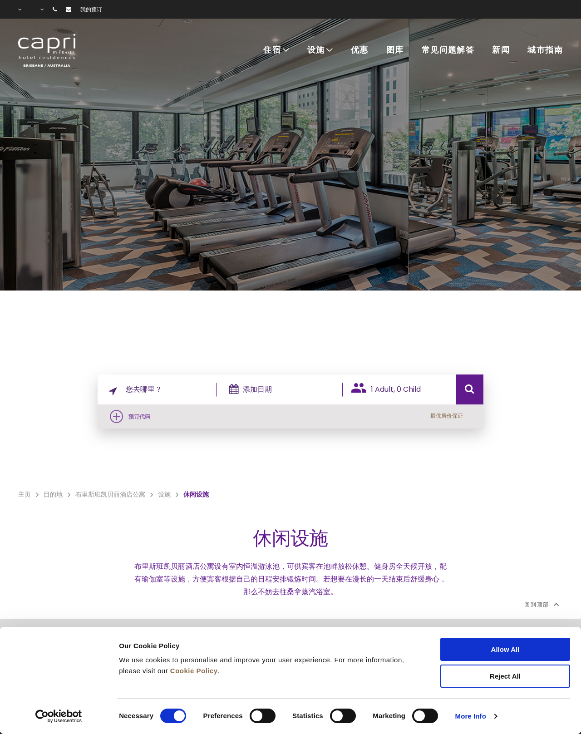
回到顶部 (541, 604)
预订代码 (139, 416)
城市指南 (545, 50)
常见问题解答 (448, 50)
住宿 (272, 50)
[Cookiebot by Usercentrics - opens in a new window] (58, 716)
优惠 (360, 50)
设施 (316, 50)
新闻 (501, 50)
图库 (395, 50)
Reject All (505, 676)
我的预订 (91, 9)
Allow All (505, 649)
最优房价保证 (446, 415)
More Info (470, 716)
